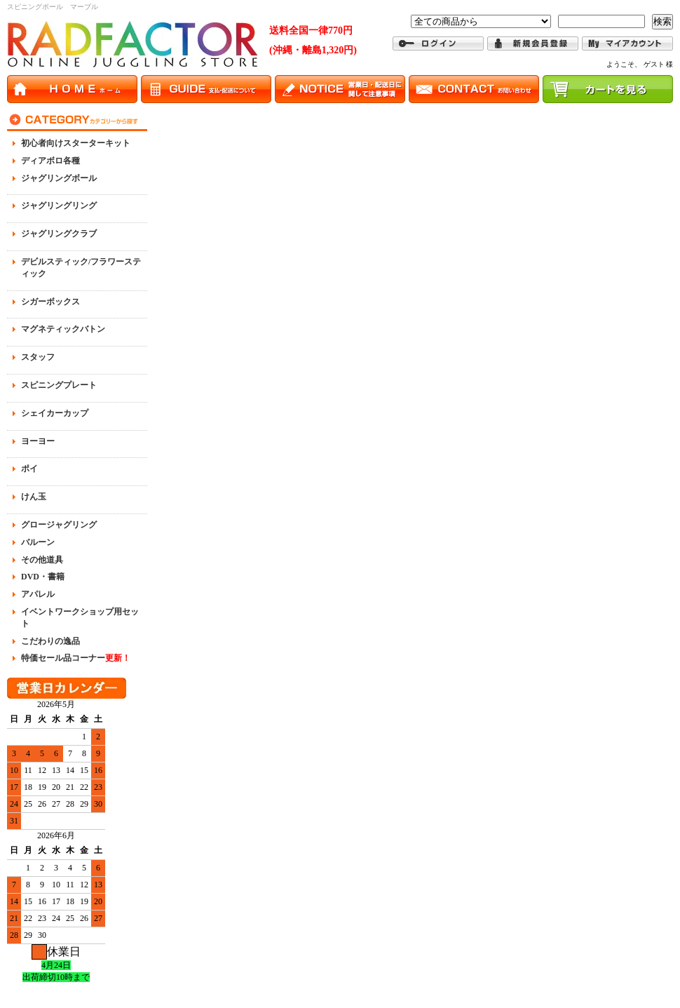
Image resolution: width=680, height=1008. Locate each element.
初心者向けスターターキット (75, 143)
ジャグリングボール (59, 178)
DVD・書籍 (42, 577)
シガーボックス (50, 302)
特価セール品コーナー (75, 658)
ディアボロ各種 (50, 161)
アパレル (38, 594)
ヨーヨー (38, 441)
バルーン (38, 542)
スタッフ (38, 357)
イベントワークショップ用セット (80, 618)
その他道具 (42, 560)
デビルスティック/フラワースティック (81, 267)
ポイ (29, 468)
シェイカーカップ (54, 413)
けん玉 (33, 497)
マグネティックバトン (63, 329)
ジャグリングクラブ (59, 233)
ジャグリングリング (59, 205)
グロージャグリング (59, 525)
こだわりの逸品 (50, 641)
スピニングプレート (59, 385)
